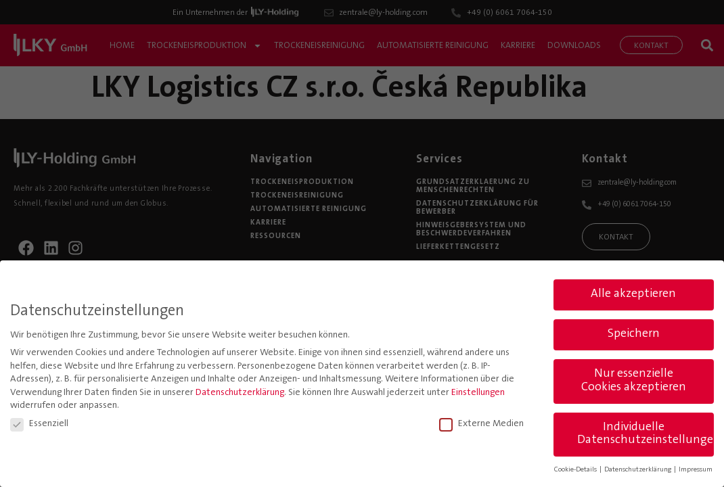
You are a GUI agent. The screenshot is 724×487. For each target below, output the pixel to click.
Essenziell (39, 422)
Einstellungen (478, 390)
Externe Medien (481, 422)
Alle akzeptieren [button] (633, 292)
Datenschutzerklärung (240, 390)
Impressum (695, 467)
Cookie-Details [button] (576, 467)
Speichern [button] (634, 332)
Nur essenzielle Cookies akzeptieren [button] (633, 379)
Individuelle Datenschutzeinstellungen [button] (646, 431)
